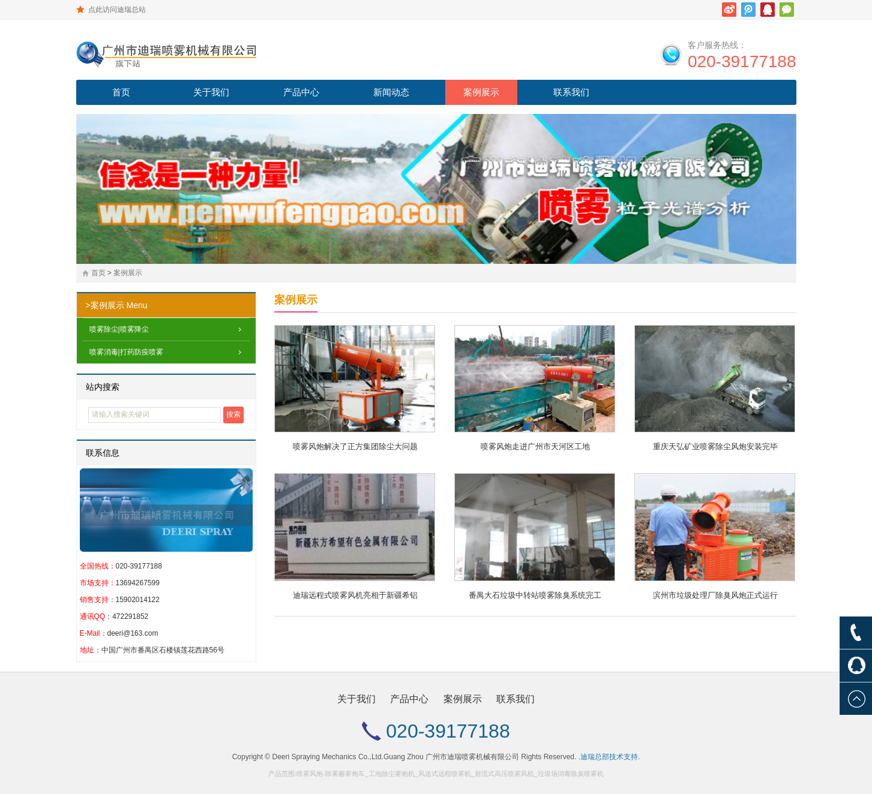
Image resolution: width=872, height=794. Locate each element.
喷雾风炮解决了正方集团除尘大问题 (355, 446)
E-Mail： (93, 633)
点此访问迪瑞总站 (117, 9)
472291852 (130, 616)
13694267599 (138, 583)
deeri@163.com (132, 633)
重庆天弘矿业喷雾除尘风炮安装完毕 (715, 446)
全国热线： (98, 566)
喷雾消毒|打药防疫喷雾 (126, 352)
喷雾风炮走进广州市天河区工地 (535, 446)
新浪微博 (729, 9)
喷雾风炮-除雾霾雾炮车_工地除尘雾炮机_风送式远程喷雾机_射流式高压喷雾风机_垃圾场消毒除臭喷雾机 (450, 773)
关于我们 (211, 92)
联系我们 (571, 92)
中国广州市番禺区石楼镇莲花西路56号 (162, 650)
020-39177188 (742, 61)
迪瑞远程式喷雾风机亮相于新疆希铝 (355, 595)
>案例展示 (105, 305)
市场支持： (98, 583)
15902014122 (138, 600)
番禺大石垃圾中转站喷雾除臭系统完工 (535, 595)
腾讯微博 (748, 9)
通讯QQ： (96, 616)
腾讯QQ (767, 9)
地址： (90, 650)
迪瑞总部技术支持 (609, 757)
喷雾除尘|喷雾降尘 (119, 329)
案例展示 (481, 92)
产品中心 (301, 92)
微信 (787, 9)
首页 (121, 92)
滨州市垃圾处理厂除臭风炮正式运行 (715, 595)
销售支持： (98, 600)
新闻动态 (391, 92)
